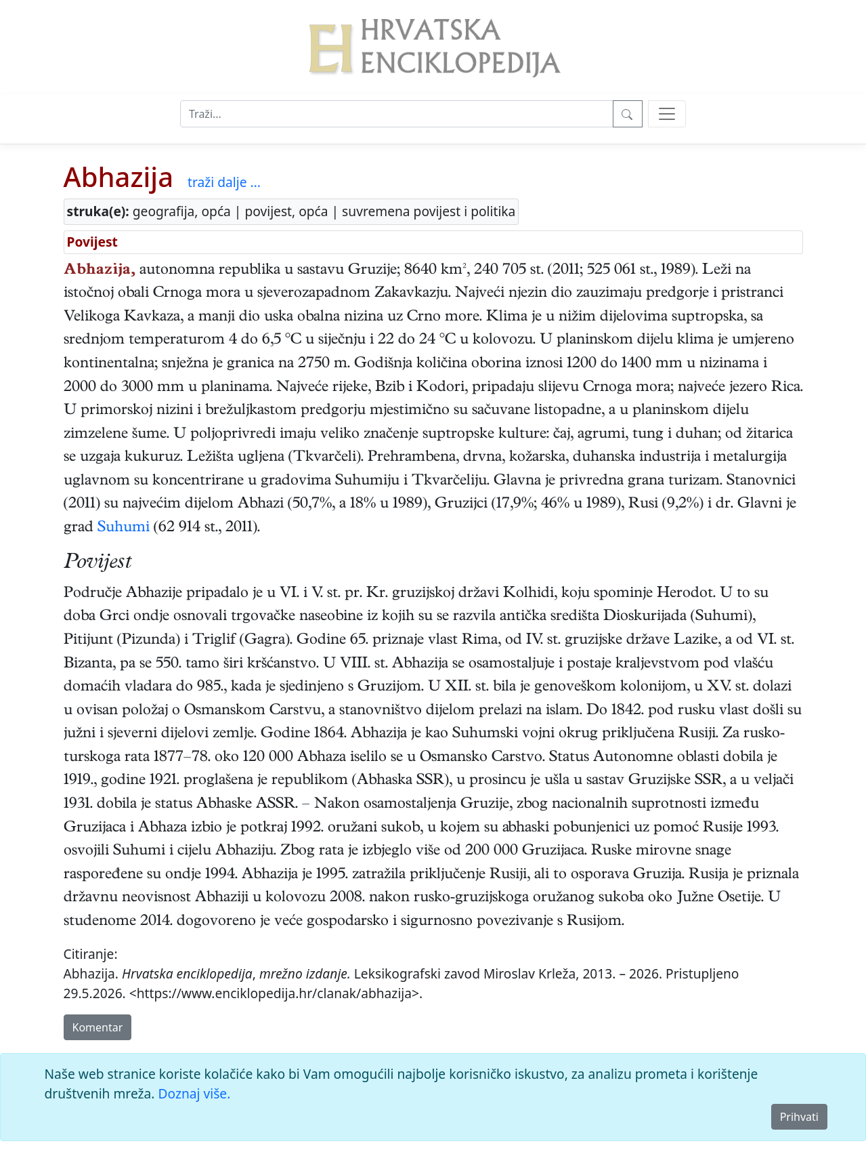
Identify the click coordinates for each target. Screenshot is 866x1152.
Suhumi (124, 528)
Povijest (92, 241)
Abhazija (119, 176)
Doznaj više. (194, 1093)
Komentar (97, 1027)
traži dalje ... (224, 182)
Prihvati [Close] (799, 1116)
